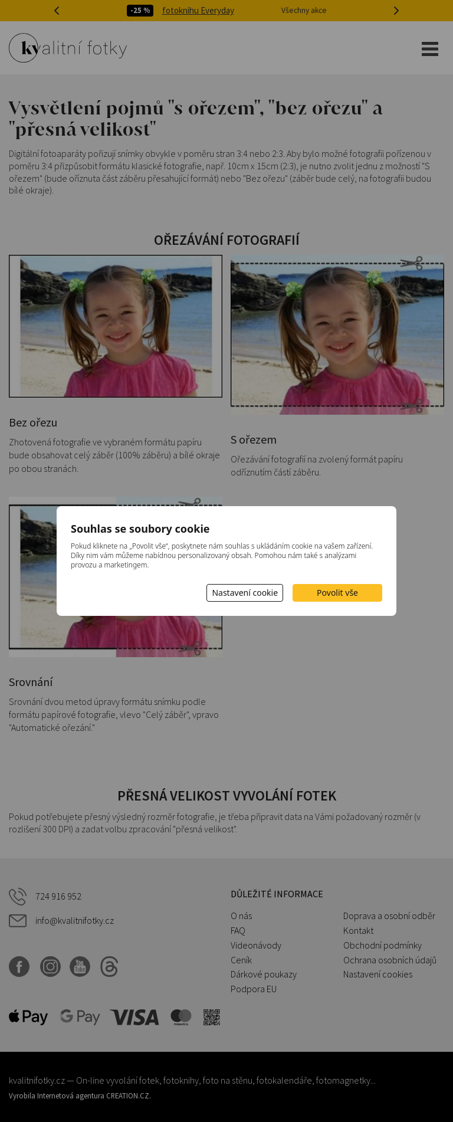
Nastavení (245, 592)
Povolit (337, 592)
